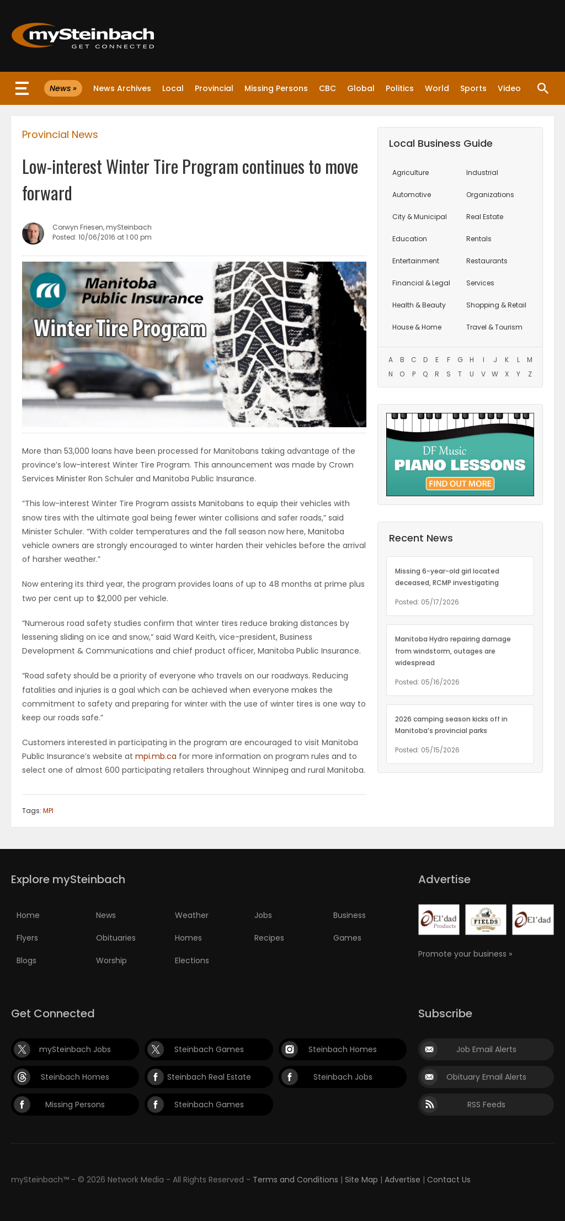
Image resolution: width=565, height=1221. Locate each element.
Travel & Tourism (494, 327)
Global (361, 88)
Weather (192, 915)
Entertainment (415, 261)
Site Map (361, 1179)
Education (409, 238)
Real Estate (484, 216)
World (437, 88)
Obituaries (116, 937)
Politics (400, 88)
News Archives (122, 88)
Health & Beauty (419, 305)
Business (349, 915)
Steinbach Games (209, 1049)
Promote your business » (465, 953)
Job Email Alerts (486, 1049)
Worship (111, 960)
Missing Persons (276, 88)
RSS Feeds (486, 1104)
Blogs (26, 960)
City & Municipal (419, 216)
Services (480, 283)
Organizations (490, 194)
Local (173, 88)
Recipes (269, 937)
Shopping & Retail (496, 305)
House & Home (416, 327)
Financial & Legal (421, 283)
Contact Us (449, 1179)
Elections (192, 960)
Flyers (27, 937)
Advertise (402, 1179)
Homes (188, 937)
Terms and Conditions (295, 1179)
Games (347, 937)
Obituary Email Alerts (486, 1076)
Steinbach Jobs (342, 1076)
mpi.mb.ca (156, 756)
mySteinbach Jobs (75, 1049)
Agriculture (410, 172)
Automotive (411, 194)
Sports (473, 88)
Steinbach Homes (342, 1049)
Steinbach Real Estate (209, 1076)
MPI (48, 810)
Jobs (263, 915)
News (106, 915)
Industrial (482, 172)
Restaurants (487, 261)
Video (509, 88)
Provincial (214, 88)
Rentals (479, 238)
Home (28, 915)
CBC (327, 88)
